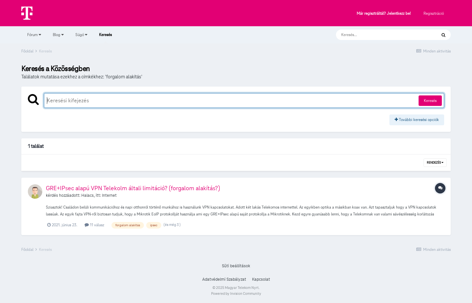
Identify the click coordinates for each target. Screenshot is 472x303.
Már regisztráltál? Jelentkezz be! (384, 13)
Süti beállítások (236, 266)
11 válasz (94, 224)
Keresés (105, 37)
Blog (58, 34)
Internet (109, 195)
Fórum (34, 34)
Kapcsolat (261, 279)
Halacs (87, 195)
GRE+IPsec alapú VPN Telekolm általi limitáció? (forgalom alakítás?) (133, 188)
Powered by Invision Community (236, 293)
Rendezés (435, 163)
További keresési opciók (417, 119)
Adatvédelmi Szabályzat (224, 279)
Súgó (81, 34)
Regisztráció (433, 13)
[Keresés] (379, 35)
